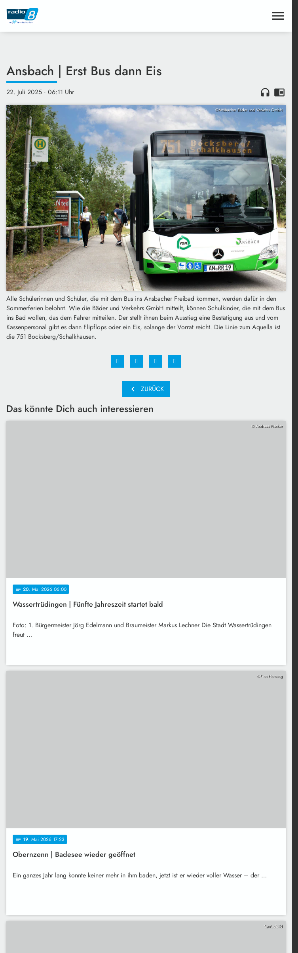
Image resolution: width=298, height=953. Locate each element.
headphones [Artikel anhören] (265, 92)
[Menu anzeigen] (278, 16)
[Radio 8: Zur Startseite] (76, 16)
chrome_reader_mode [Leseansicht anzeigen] (279, 92)
